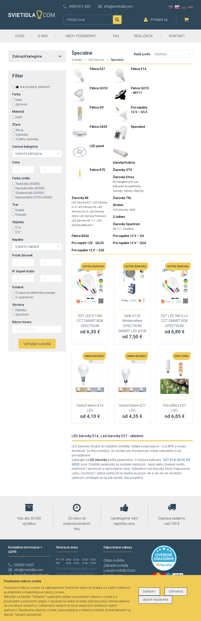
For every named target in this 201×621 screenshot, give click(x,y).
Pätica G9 (96, 107)
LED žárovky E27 (81, 202)
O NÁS (43, 36)
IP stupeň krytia (23, 271)
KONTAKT (177, 36)
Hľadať (117, 19)
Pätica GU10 (98, 88)
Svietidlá (77, 59)
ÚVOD (19, 36)
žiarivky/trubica (124, 162)
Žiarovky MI (80, 198)
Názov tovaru (21, 322)
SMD (132, 209)
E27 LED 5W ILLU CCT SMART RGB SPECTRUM (174, 321)
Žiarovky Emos (123, 177)
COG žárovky (120, 209)
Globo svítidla (113, 560)
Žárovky (117, 190)
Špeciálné (138, 127)
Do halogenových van (125, 181)
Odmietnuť (176, 591)
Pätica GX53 (98, 127)
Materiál (18, 111)
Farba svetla (21, 178)
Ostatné (17, 287)
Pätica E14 (138, 69)
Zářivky (128, 190)
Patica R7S (97, 170)
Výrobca (18, 305)
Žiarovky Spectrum (126, 224)
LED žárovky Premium (92, 215)
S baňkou (128, 228)
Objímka (18, 222)
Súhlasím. (149, 591)
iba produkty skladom (31, 87)
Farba (16, 94)
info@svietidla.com (118, 6)
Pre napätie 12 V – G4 (128, 236)
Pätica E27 (97, 69)
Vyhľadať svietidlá (37, 344)
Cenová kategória (25, 146)
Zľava (16, 124)
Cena (16, 162)
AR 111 (117, 228)
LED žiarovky (96, 59)
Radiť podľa (142, 54)
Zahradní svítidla (115, 565)
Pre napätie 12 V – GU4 (129, 243)
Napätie (17, 239)
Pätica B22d (80, 236)
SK (177, 7)
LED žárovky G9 (87, 206)
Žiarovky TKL (122, 198)
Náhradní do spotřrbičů (126, 186)
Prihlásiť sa (159, 20)
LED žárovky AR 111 (83, 220)
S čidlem (119, 217)
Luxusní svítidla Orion (119, 570)
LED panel (97, 146)
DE (183, 7)
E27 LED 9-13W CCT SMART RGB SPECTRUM (90, 321)
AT (190, 7)
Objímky (138, 190)
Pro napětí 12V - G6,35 (88, 243)
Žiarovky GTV (122, 170)
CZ (170, 7)
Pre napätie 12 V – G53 (88, 250)
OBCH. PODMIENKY (80, 36)
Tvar (15, 204)
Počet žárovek (22, 255)
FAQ (116, 36)
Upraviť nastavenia (155, 599)
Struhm (118, 205)
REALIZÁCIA (143, 36)
